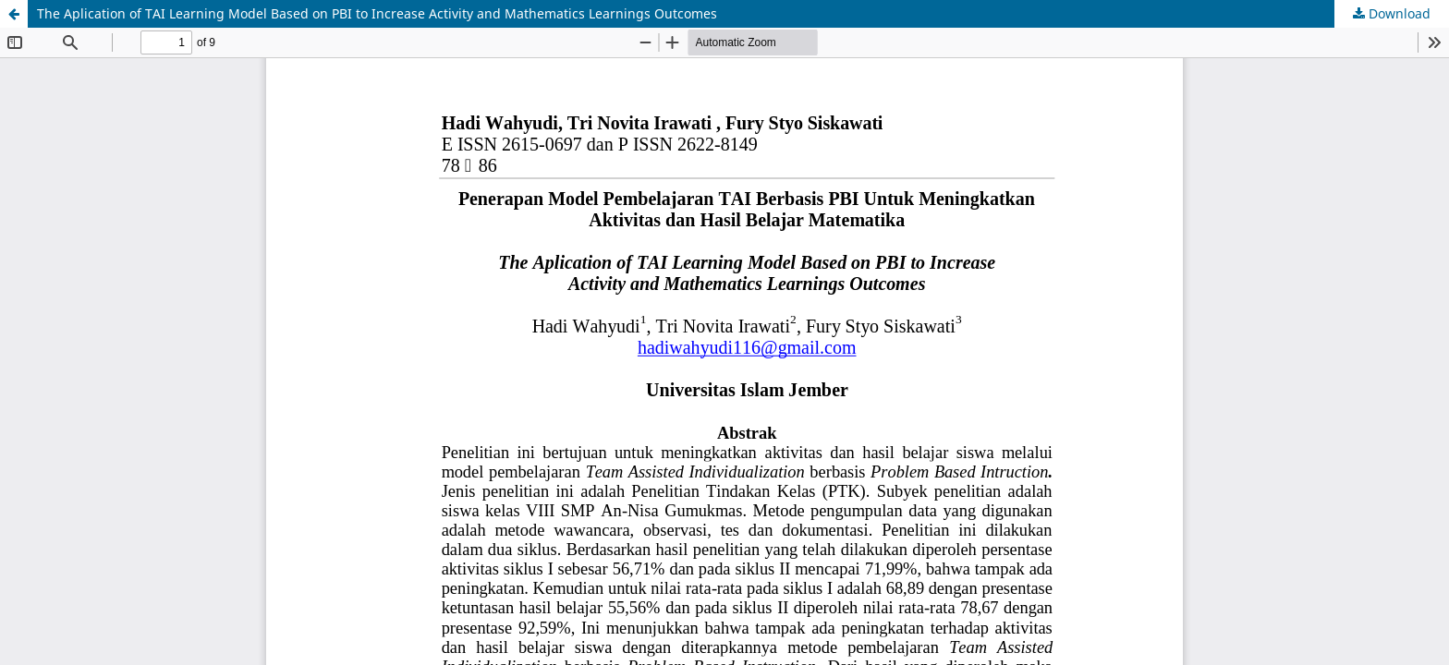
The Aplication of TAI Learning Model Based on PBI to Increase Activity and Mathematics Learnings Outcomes (377, 13)
